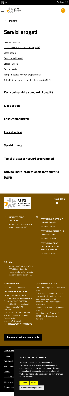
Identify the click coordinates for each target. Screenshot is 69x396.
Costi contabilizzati (13, 58)
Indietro (10, 21)
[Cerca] (63, 10)
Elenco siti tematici (11, 376)
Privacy (7, 355)
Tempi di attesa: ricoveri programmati (22, 74)
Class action (10, 53)
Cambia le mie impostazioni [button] (31, 388)
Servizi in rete (10, 69)
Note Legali (8, 361)
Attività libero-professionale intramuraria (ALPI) (27, 80)
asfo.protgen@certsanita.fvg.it (21, 266)
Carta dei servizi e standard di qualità (22, 47)
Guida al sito (9, 350)
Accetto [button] (24, 383)
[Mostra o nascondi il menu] (2, 10)
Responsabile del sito (12, 366)
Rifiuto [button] (33, 383)
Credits (7, 371)
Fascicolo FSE (62, 2)
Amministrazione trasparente (23, 337)
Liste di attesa (11, 64)
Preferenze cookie (11, 387)
